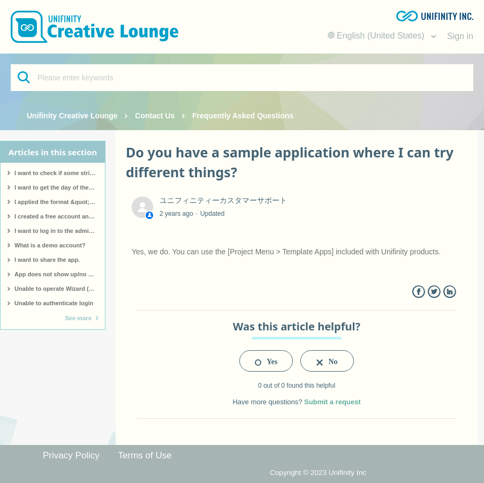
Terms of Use (145, 455)
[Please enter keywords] (242, 77)
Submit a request (332, 402)
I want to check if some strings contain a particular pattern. (59, 173)
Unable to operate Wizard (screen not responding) (59, 288)
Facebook (418, 292)
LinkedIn (449, 292)
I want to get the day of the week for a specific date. (59, 187)
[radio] (266, 361)
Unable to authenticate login (53, 303)
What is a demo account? (50, 245)
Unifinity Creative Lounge (72, 115)
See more (78, 318)
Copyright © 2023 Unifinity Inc (318, 473)
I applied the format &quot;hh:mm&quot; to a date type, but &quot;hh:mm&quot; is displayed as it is (59, 202)
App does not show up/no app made (59, 274)
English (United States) (377, 35)
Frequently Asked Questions (242, 115)
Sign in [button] (460, 36)
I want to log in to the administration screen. (59, 231)
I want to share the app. (47, 259)
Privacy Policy (71, 455)
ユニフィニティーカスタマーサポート (223, 200)
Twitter (434, 292)
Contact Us (155, 115)
